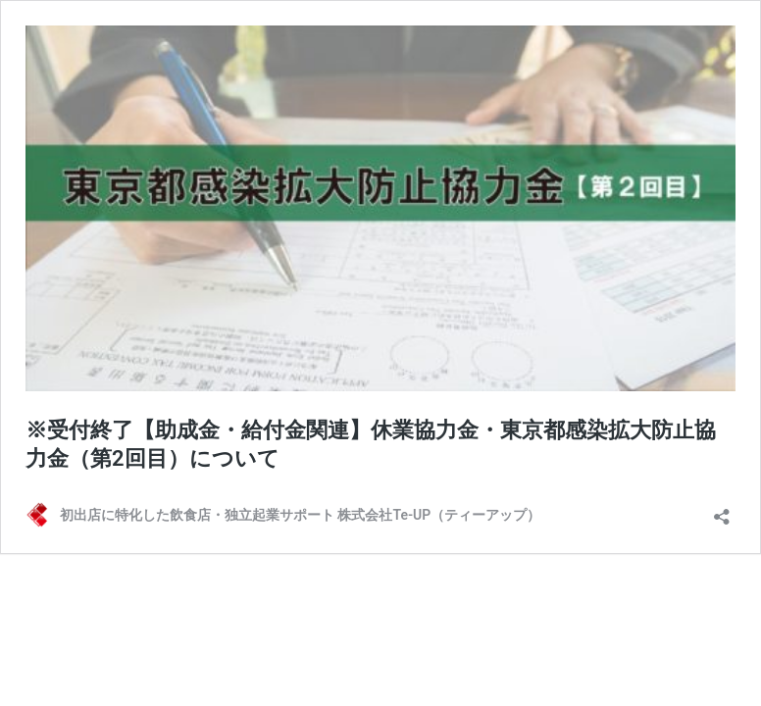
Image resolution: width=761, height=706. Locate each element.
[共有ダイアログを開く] (722, 510)
